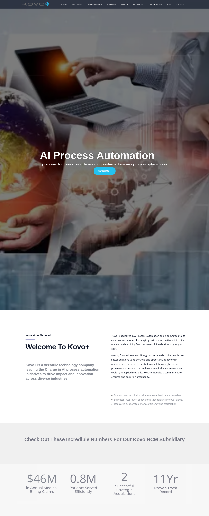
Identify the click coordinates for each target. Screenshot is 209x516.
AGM (157, 4)
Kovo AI (117, 4)
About (63, 4)
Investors (75, 4)
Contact (166, 4)
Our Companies (90, 4)
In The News (145, 4)
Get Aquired (131, 4)
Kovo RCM (106, 4)
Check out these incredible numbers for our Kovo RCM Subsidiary (104, 439)
